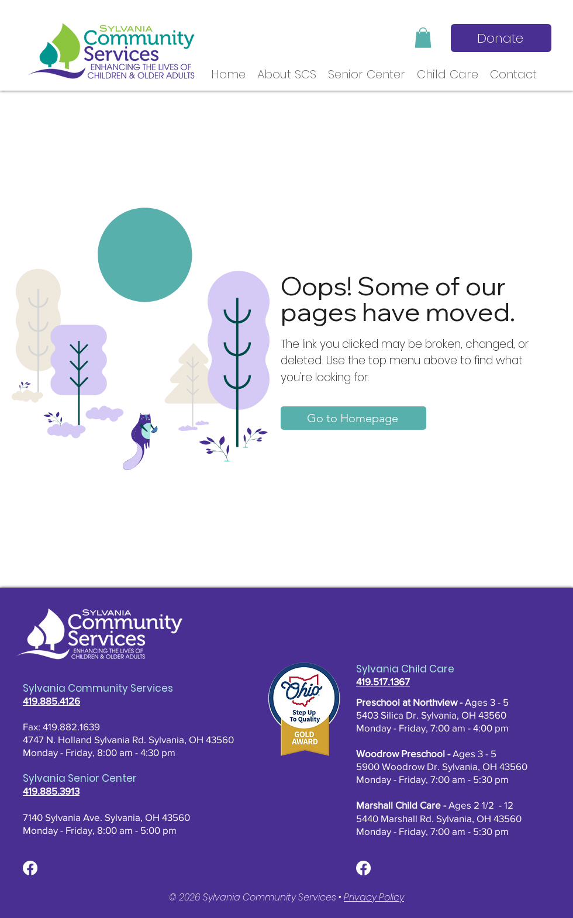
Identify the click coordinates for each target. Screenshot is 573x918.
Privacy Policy (374, 897)
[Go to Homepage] (353, 418)
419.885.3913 (51, 790)
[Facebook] (30, 868)
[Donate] (501, 38)
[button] (423, 37)
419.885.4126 (51, 700)
